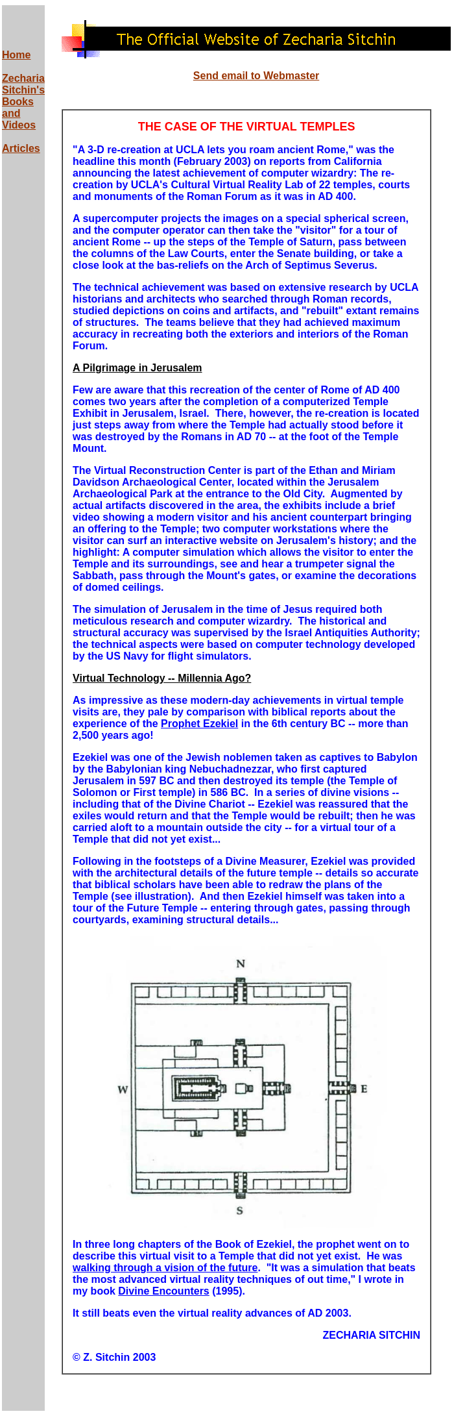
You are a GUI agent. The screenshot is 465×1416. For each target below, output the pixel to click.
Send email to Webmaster (256, 75)
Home (16, 54)
